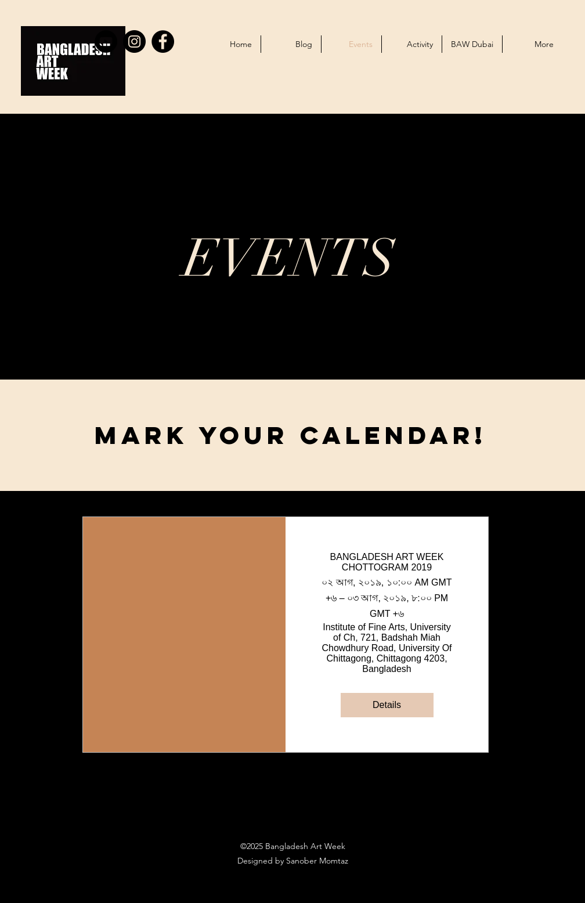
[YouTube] (106, 41)
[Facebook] (162, 41)
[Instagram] (134, 41)
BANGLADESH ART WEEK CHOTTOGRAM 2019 (387, 562)
